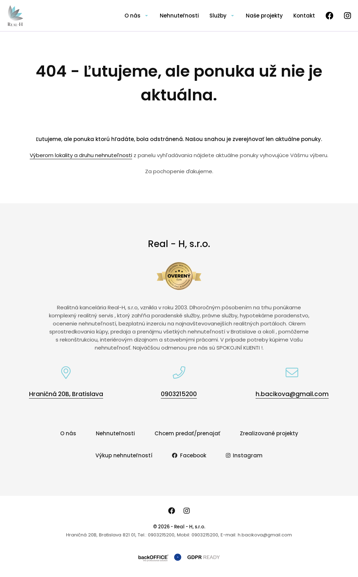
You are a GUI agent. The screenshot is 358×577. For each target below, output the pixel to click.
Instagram (244, 455)
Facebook (189, 455)
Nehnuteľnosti (179, 15)
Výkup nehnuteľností (123, 455)
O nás (132, 15)
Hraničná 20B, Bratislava (66, 394)
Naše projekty (264, 15)
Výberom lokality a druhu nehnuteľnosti (81, 155)
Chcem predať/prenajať (187, 433)
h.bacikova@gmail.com (292, 394)
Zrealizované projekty (269, 433)
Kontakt (304, 15)
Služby (218, 15)
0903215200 (179, 394)
